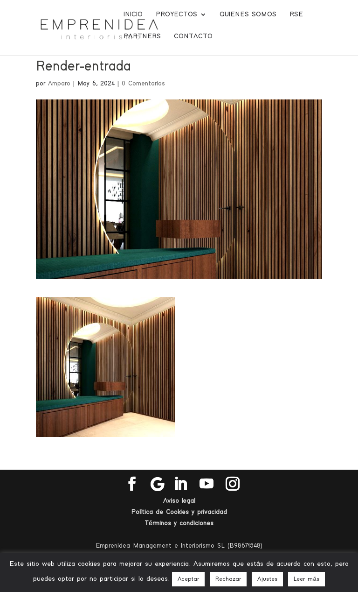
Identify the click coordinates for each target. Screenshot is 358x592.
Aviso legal (179, 501)
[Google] (157, 484)
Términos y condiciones (179, 523)
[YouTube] (206, 484)
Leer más (306, 579)
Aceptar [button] (188, 579)
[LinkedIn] (180, 484)
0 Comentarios (143, 83)
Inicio (133, 14)
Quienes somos (248, 14)
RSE (296, 14)
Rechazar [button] (228, 579)
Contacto (193, 36)
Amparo (59, 83)
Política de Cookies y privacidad (179, 512)
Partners (142, 36)
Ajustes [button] (267, 579)
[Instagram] (233, 484)
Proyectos (176, 14)
